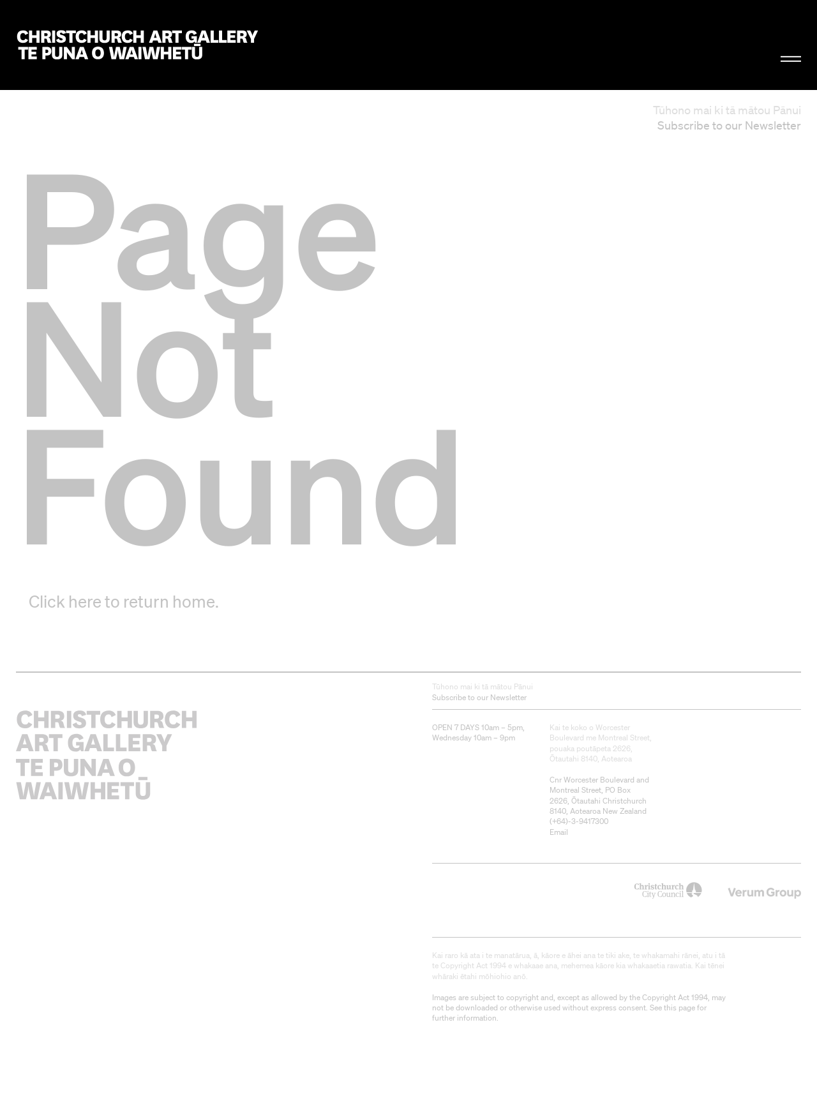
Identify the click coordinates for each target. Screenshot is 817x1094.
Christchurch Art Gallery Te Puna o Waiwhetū (138, 45)
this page (679, 1007)
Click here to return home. (124, 601)
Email (559, 832)
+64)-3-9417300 (580, 821)
